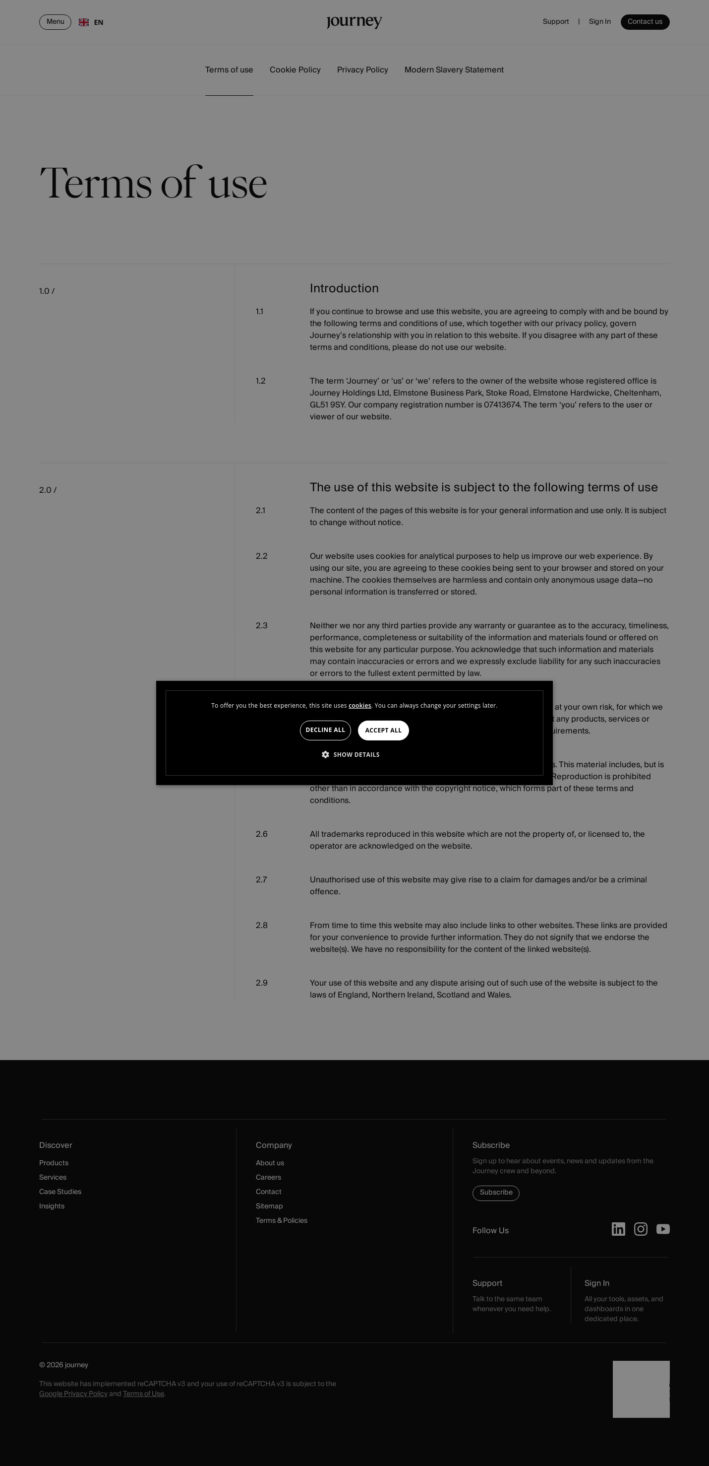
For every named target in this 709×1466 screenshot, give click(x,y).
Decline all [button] (326, 730)
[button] (354, 754)
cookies (360, 705)
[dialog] (354, 733)
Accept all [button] (383, 730)
